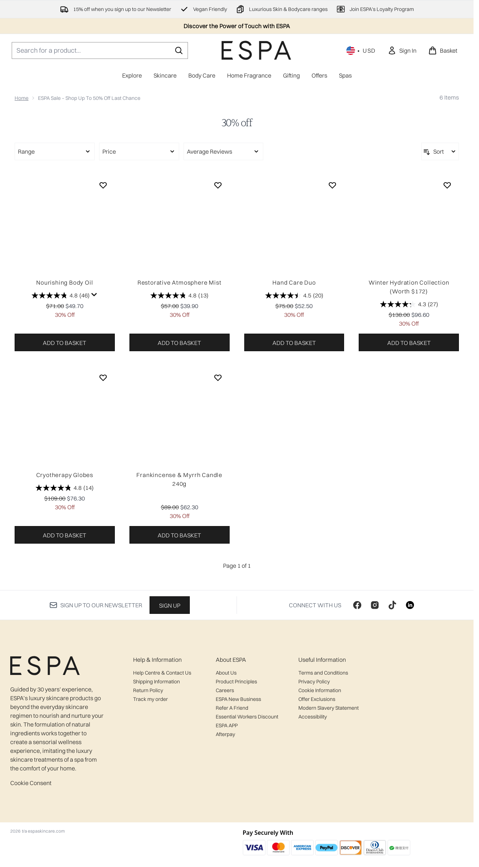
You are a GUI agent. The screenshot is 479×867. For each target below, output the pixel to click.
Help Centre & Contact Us (162, 672)
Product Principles (236, 681)
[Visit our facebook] (357, 605)
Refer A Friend (232, 708)
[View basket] (443, 50)
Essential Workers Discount (247, 716)
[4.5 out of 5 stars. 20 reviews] (294, 295)
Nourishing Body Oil (64, 282)
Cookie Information (319, 690)
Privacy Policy (314, 681)
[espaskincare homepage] (256, 50)
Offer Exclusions (316, 699)
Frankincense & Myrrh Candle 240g (179, 479)
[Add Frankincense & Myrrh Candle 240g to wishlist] (218, 377)
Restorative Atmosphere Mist (179, 282)
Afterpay (225, 734)
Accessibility (312, 716)
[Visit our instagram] (375, 605)
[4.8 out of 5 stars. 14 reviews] (64, 488)
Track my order (150, 699)
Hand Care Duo (294, 282)
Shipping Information (156, 681)
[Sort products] (440, 151)
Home (22, 98)
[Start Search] (178, 50)
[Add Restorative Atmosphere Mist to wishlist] (218, 185)
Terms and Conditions (323, 672)
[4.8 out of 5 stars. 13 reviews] (179, 295)
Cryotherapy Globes (64, 474)
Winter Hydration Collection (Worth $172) (409, 287)
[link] (402, 50)
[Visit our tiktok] (392, 605)
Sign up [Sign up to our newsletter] (169, 605)
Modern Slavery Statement (328, 708)
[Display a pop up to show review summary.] (94, 295)
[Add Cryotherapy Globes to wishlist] (103, 377)
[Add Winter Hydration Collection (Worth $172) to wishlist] (447, 185)
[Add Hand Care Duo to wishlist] (332, 185)
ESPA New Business (238, 699)
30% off (237, 123)
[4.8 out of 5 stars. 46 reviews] (60, 295)
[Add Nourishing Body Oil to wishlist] (103, 185)
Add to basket (64, 342)
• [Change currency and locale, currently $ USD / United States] (361, 50)
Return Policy (148, 690)
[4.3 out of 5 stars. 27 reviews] (409, 304)
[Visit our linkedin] (410, 605)
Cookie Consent (31, 783)
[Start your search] (100, 50)
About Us (226, 672)
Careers (225, 690)
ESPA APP (227, 725)
